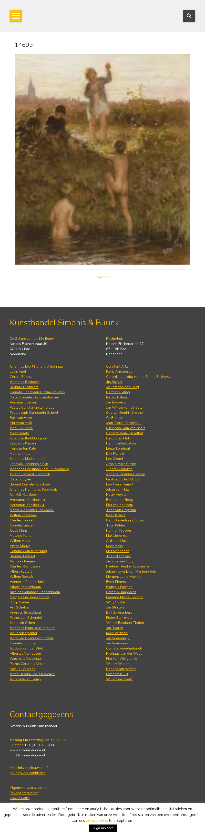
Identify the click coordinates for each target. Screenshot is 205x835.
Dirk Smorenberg (119, 612)
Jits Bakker (114, 382)
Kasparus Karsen (23, 443)
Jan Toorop (114, 628)
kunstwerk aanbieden (28, 773)
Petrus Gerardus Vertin (27, 663)
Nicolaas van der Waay (124, 653)
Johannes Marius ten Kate (30, 458)
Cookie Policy (20, 798)
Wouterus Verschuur (26, 658)
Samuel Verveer (22, 669)
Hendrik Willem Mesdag (28, 551)
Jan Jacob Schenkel (25, 622)
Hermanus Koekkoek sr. (28, 499)
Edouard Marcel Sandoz (124, 597)
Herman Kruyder (118, 530)
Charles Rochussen (25, 566)
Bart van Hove (21, 417)
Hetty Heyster (117, 494)
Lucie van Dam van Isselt (125, 428)
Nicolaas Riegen (22, 561)
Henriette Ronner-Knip (27, 581)
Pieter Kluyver (20, 479)
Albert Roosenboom (25, 587)
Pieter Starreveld (119, 617)
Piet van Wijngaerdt (121, 658)
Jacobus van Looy (119, 561)
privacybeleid (97, 820)
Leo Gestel (114, 458)
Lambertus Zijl (117, 674)
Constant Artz (117, 366)
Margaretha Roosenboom (29, 597)
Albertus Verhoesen (25, 653)
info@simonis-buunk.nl (27, 755)
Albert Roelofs (21, 571)
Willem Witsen (117, 663)
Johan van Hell (117, 489)
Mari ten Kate (20, 453)
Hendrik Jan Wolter (121, 669)
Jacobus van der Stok (26, 648)
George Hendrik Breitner (125, 412)
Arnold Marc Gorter (121, 464)
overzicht (102, 277)
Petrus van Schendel (26, 617)
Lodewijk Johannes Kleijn (29, 464)
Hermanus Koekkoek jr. (27, 505)
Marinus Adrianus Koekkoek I (32, 510)
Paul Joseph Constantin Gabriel (34, 412)
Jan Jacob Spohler (23, 633)
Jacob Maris (19, 530)
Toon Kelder (115, 525)
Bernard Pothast (22, 556)
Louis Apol (18, 371)
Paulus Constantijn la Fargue (32, 407)
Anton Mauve (20, 546)
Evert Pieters (116, 581)
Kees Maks (114, 546)
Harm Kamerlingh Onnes (125, 520)
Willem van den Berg (122, 387)
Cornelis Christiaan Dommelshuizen (37, 392)
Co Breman (114, 417)
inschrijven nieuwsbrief (29, 767)
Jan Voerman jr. (118, 638)
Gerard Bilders (21, 376)
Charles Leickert (22, 520)
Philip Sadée (19, 602)
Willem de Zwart (119, 679)
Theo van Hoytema (121, 510)
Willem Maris (20, 540)
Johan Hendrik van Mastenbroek (131, 571)
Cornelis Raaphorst (121, 592)
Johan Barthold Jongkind (28, 438)
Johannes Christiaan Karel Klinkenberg (39, 469)
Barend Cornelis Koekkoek (30, 484)
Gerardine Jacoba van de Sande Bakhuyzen (140, 376)
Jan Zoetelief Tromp (25, 679)
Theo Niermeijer (118, 556)
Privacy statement (24, 793)
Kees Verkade (117, 633)
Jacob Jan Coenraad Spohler (31, 638)
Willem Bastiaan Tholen (125, 622)
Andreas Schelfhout (25, 612)
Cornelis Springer (23, 643)
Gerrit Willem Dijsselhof (124, 433)
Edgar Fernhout (118, 448)
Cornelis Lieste (21, 525)
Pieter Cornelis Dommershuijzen (34, 397)
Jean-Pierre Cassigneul (124, 423)
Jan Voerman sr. (118, 643)
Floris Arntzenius (119, 371)
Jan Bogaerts (116, 402)
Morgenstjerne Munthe (123, 576)
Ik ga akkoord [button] (103, 828)
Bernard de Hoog (119, 499)
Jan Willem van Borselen (125, 407)
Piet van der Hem (119, 505)
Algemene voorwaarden (28, 787)
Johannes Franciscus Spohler (32, 628)
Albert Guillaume (119, 469)
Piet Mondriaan (117, 551)
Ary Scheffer (20, 607)
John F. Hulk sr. (21, 428)
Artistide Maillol (118, 540)
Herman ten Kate (23, 448)
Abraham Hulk (21, 423)
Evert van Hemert (119, 484)
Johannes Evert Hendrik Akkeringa (36, 366)
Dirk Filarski (115, 453)
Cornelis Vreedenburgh (124, 648)
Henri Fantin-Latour (121, 443)
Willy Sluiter (115, 602)
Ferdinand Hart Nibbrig (123, 479)
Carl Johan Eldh (118, 438)
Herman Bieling (118, 392)
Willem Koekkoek (23, 515)
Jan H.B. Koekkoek (24, 494)
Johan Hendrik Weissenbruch (32, 674)
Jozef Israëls (19, 433)
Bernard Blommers (24, 387)
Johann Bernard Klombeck (30, 474)
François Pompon (119, 587)
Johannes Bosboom (25, 382)
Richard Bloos (117, 397)
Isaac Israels (115, 515)
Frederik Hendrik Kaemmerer (128, 566)
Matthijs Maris (20, 535)
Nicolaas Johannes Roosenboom (35, 592)
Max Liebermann (119, 535)
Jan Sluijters (115, 607)
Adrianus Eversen (23, 402)
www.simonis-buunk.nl (27, 750)
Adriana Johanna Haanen (125, 474)
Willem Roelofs (22, 576)
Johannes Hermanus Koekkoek (33, 489)
